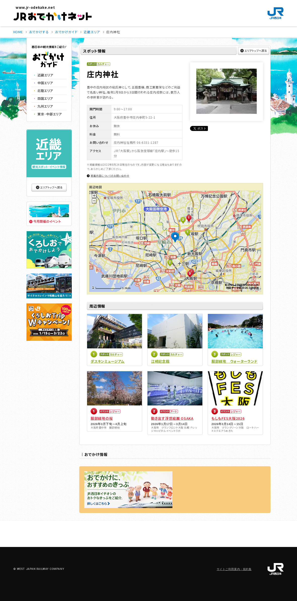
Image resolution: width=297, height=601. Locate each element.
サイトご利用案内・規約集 (234, 569)
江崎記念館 (160, 361)
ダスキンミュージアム (108, 361)
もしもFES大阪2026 (227, 418)
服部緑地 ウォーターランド (234, 361)
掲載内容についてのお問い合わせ (110, 175)
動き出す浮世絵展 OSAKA (172, 418)
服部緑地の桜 (102, 418)
